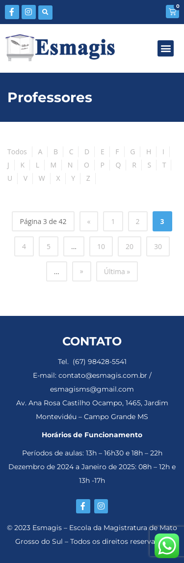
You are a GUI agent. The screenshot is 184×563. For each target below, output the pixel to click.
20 (129, 246)
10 (101, 246)
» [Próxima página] (81, 271)
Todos (17, 151)
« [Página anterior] (89, 221)
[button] (45, 12)
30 (158, 246)
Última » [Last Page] (117, 271)
